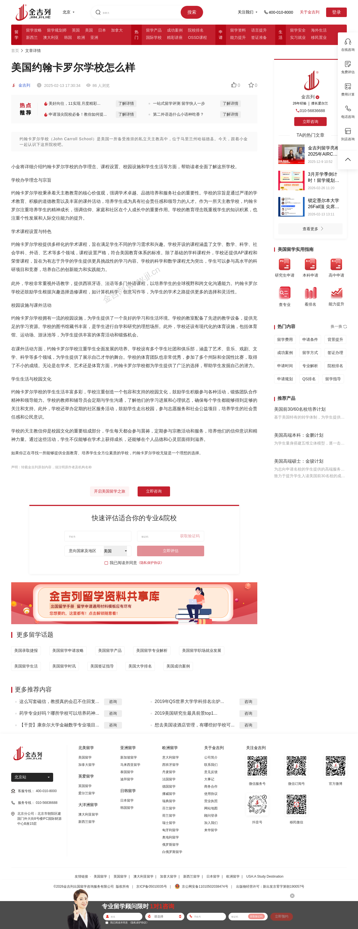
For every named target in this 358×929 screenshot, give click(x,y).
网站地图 (211, 808)
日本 (102, 30)
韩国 (68, 37)
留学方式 (310, 352)
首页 (15, 50)
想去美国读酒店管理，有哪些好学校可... (194, 725)
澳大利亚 (51, 37)
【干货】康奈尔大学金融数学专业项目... (59, 725)
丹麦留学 (169, 772)
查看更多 (314, 229)
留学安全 (298, 30)
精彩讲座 (175, 37)
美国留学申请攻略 (68, 650)
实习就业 (298, 37)
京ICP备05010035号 (151, 886)
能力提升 (238, 37)
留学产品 (154, 30)
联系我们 (211, 765)
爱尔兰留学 (86, 793)
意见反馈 (211, 772)
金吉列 (20, 85)
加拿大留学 (86, 765)
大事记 (209, 779)
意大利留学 (170, 757)
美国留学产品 (110, 650)
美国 (89, 30)
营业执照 (211, 801)
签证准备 (259, 37)
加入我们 (211, 823)
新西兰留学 (86, 822)
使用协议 (211, 794)
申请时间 (285, 365)
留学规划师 (57, 30)
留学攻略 (34, 30)
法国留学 (169, 779)
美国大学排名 (140, 666)
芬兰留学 (169, 808)
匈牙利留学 (170, 830)
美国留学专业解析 (152, 650)
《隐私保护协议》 (150, 563)
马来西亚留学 (130, 765)
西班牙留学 (170, 765)
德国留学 (169, 786)
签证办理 (335, 352)
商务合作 (211, 786)
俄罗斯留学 (170, 845)
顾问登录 (211, 816)
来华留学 (211, 830)
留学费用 (285, 339)
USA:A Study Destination (265, 876)
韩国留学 (127, 808)
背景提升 (335, 339)
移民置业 (319, 37)
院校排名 (196, 30)
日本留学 (127, 800)
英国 (76, 30)
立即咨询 (154, 491)
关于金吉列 (309, 12)
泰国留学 (127, 772)
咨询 (113, 701)
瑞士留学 (169, 823)
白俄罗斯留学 (172, 852)
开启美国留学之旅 (109, 491)
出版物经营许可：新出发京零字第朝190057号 (270, 886)
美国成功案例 (178, 666)
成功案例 (175, 30)
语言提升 (259, 30)
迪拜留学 (127, 779)
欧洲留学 (233, 876)
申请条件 (310, 339)
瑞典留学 (169, 801)
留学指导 (333, 379)
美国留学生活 (26, 666)
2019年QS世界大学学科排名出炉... (189, 701)
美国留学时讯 (64, 666)
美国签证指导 (102, 666)
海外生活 (319, 30)
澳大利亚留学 (88, 814)
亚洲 (94, 37)
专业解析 (310, 365)
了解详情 (126, 103)
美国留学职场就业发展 (201, 650)
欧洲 (81, 37)
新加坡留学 (128, 757)
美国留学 (85, 757)
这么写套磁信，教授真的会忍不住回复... (59, 701)
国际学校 (154, 37)
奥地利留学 (170, 837)
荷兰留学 (169, 816)
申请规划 (285, 379)
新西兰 (32, 37)
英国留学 (85, 786)
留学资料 (238, 30)
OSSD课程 (197, 37)
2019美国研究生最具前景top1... (186, 713)
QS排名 (309, 379)
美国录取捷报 (26, 650)
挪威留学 (169, 794)
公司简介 (211, 757)
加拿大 (117, 30)
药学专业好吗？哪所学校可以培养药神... (59, 713)
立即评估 (170, 550)
